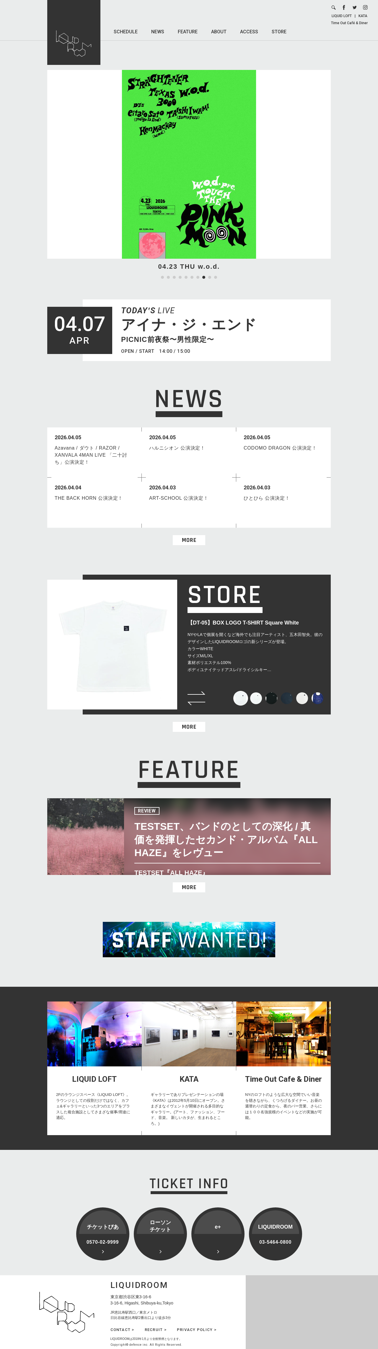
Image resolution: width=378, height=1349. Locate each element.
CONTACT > (122, 1329)
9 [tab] (209, 277)
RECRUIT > (156, 1329)
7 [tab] (197, 277)
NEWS (157, 32)
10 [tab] (215, 277)
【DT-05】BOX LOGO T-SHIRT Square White (243, 623)
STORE (279, 32)
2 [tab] (168, 277)
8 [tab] (203, 277)
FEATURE (188, 32)
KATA (363, 16)
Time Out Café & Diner (349, 23)
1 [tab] (162, 277)
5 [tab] (186, 277)
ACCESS (249, 32)
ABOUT (219, 32)
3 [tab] (174, 277)
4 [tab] (180, 277)
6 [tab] (191, 277)
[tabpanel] (189, 170)
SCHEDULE (126, 32)
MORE (189, 540)
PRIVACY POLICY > (196, 1329)
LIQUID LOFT (342, 16)
